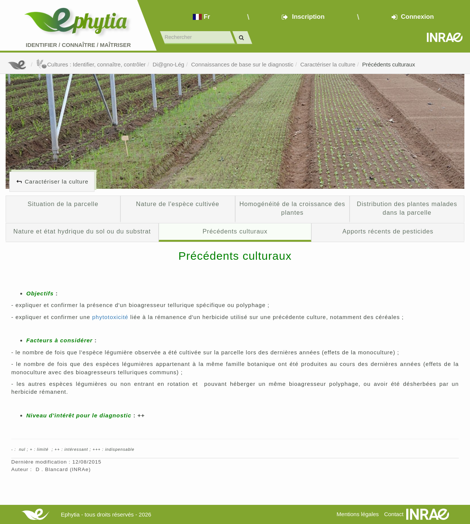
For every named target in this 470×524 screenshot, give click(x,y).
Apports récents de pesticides (388, 231)
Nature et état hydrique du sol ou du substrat (82, 231)
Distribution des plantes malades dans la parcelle (407, 208)
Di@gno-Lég (168, 64)
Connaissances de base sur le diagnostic (242, 64)
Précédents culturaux (388, 64)
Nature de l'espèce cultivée (177, 203)
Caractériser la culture (328, 64)
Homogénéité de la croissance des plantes (292, 208)
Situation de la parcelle (63, 203)
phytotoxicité (110, 317)
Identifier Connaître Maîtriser (78, 45)
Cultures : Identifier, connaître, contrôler (91, 64)
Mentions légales (357, 514)
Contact (394, 514)
